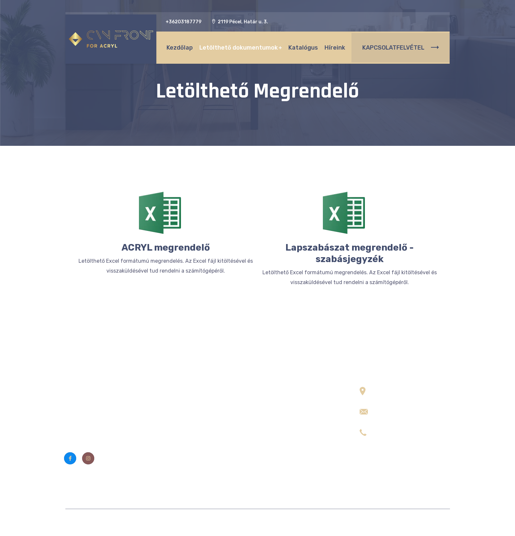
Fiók (172, 441)
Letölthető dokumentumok (237, 46)
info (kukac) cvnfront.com (406, 409)
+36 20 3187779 (394, 429)
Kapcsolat (179, 401)
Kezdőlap (178, 46)
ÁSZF (173, 415)
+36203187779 (183, 22)
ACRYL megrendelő (166, 247)
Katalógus (301, 46)
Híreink (333, 46)
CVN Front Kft (221, 522)
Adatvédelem (183, 428)
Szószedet (180, 454)
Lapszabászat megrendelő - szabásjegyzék (349, 253)
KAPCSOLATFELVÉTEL (400, 46)
